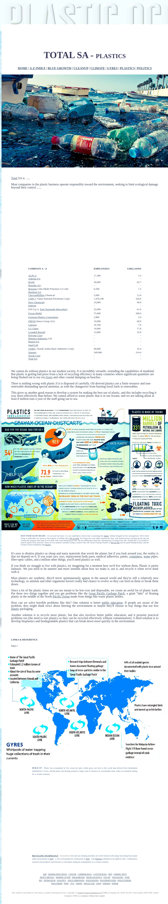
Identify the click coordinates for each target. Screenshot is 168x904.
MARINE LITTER (63, 877)
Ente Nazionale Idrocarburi (53, 309)
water (147, 556)
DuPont (32, 305)
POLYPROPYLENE (108, 880)
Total (14, 178)
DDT (110, 874)
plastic (15, 608)
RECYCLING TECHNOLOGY (45, 856)
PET (40, 880)
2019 (51, 859)
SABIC (32, 348)
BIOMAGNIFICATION (57, 874)
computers (135, 556)
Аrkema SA (34, 278)
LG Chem (33, 328)
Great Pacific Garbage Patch (107, 593)
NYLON (107, 877)
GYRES (112, 68)
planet (106, 536)
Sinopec (32, 352)
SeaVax (48, 545)
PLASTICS (127, 68)
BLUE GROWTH (59, 68)
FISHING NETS (120, 874)
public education (112, 602)
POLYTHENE (57, 883)
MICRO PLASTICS (94, 877)
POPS (66, 883)
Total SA (32, 358)
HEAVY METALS (47, 877)
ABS (45, 874)
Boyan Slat (115, 543)
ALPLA (32, 275)
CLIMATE (97, 68)
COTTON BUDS (100, 874)
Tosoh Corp (34, 355)
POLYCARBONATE (76, 880)
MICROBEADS (78, 877)
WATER (115, 883)
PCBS (127, 877)
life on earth (74, 538)
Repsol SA (33, 341)
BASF (31, 282)
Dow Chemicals (36, 302)
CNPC (31, 298)
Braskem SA (34, 292)
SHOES (79, 883)
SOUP (98, 883)
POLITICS (144, 68)
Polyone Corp (35, 335)
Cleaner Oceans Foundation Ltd (89, 893)
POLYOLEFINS (92, 880)
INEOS (32, 321)
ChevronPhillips (36, 295)
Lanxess (32, 324)
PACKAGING (117, 877)
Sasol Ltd (33, 345)
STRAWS (106, 883)
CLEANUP (80, 68)
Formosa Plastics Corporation (43, 317)
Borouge (32, 288)
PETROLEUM (49, 880)
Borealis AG (34, 285)
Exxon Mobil (35, 313)
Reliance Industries (38, 338)
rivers (49, 377)
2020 (88, 859)
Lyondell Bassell (36, 332)
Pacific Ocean (61, 596)
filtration (98, 859)
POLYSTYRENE (124, 880)
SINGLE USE (89, 883)
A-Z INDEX (37, 68)
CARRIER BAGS (85, 874)
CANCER (72, 874)
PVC (72, 883)
